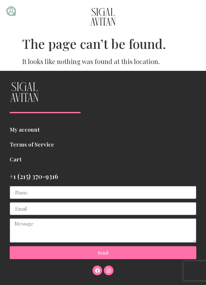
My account (25, 129)
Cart (16, 159)
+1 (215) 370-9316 (34, 176)
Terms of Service (32, 144)
